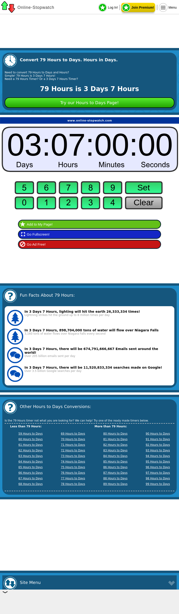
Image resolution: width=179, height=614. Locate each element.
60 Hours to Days (30, 439)
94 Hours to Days (158, 456)
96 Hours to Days (158, 467)
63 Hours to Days (30, 456)
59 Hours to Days (30, 433)
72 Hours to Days (73, 450)
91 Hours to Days (158, 439)
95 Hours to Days (158, 461)
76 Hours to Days (73, 472)
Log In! (113, 7)
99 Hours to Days (158, 484)
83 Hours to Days (115, 450)
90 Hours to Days (158, 433)
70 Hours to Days (73, 439)
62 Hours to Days (30, 450)
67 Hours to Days (30, 478)
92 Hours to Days (158, 444)
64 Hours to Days (30, 461)
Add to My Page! (40, 224)
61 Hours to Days (30, 444)
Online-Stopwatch (35, 7)
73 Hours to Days (73, 456)
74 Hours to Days (73, 461)
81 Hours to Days (115, 439)
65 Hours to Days (30, 467)
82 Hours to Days (115, 444)
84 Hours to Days (115, 456)
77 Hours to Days (73, 478)
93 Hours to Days (158, 450)
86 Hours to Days (115, 467)
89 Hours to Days (115, 484)
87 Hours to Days (115, 472)
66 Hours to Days (30, 472)
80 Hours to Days (115, 433)
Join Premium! (142, 7)
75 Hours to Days (73, 467)
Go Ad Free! (36, 244)
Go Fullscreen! (38, 234)
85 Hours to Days (115, 461)
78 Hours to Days (73, 484)
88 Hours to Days (115, 478)
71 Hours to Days (73, 444)
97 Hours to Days (158, 472)
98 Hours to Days (158, 478)
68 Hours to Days (30, 484)
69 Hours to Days (73, 433)
